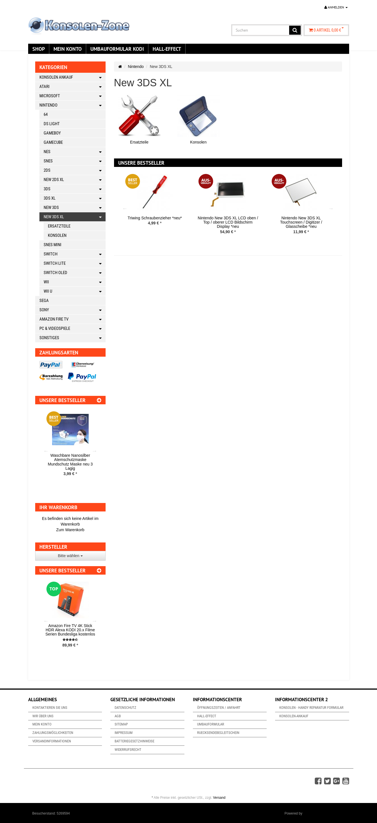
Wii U (75, 291)
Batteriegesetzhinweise (134, 741)
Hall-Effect (167, 48)
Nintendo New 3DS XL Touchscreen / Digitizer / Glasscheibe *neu (301, 222)
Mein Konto (67, 48)
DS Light (52, 123)
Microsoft (72, 96)
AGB (118, 716)
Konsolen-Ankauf (293, 716)
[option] (154, 204)
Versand (219, 798)
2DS (75, 170)
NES (75, 151)
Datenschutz (125, 707)
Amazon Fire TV (72, 319)
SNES (75, 161)
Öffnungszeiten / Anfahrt (218, 707)
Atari (72, 86)
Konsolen (198, 142)
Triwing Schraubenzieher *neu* (155, 218)
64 (46, 114)
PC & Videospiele (72, 328)
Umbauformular (210, 724)
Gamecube (53, 142)
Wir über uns (42, 716)
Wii (75, 282)
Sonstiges (72, 338)
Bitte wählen (70, 555)
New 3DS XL (75, 217)
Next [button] (331, 208)
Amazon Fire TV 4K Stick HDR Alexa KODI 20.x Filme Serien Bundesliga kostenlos (70, 630)
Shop (38, 48)
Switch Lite (75, 263)
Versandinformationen (51, 741)
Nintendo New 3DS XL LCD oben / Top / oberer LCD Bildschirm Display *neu (228, 222)
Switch (75, 254)
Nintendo (136, 66)
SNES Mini (52, 244)
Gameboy (52, 133)
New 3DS (75, 207)
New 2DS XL (75, 179)
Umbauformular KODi (117, 48)
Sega (44, 300)
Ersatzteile (139, 142)
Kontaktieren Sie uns (49, 707)
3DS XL (75, 198)
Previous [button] (125, 208)
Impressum (124, 733)
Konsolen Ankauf (72, 77)
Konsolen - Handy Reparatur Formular (311, 707)
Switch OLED (75, 272)
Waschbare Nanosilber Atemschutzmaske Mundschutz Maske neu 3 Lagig (70, 462)
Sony (72, 310)
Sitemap (121, 724)
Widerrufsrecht (128, 749)
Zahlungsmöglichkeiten (52, 733)
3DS (75, 189)
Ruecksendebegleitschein (218, 733)
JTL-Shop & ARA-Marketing (324, 813)
